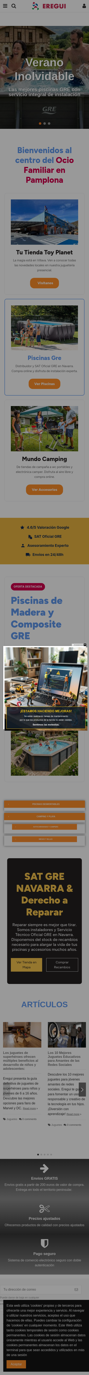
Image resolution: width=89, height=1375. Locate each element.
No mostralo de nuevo (78, 645)
